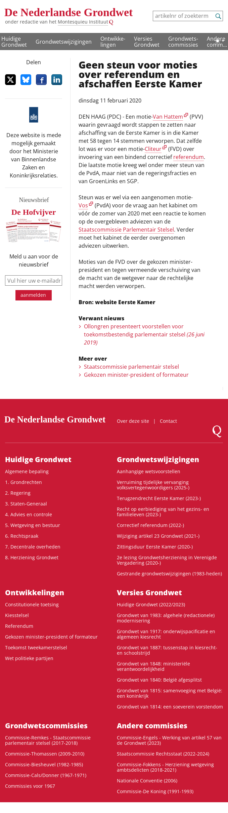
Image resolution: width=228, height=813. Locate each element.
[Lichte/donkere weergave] (219, 41)
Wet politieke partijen (29, 658)
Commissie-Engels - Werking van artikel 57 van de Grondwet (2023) (169, 740)
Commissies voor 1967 (30, 786)
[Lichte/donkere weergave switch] (219, 41)
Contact (168, 421)
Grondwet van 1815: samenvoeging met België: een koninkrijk (169, 693)
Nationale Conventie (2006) (147, 780)
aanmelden (33, 295)
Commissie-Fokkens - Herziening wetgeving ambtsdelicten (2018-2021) (165, 767)
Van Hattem (168, 116)
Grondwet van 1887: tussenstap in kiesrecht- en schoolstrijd (167, 650)
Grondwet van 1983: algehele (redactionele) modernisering (166, 618)
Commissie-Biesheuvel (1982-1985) (44, 764)
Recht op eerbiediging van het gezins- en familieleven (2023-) (163, 512)
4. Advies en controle (28, 514)
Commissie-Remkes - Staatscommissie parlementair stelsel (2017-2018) (48, 740)
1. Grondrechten (23, 482)
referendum (188, 157)
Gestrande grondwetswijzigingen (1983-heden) (169, 573)
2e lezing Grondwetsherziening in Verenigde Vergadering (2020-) (167, 560)
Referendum (19, 626)
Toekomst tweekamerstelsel (36, 647)
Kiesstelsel (17, 615)
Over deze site (133, 421)
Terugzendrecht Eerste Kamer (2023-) (159, 498)
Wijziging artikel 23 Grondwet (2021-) (158, 536)
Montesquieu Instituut (83, 21)
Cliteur (153, 149)
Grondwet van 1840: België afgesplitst (159, 680)
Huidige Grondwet (14, 41)
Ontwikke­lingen (112, 41)
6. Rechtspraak (21, 536)
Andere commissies (152, 726)
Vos (83, 205)
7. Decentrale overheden (32, 546)
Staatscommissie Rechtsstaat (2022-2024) (163, 753)
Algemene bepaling (27, 471)
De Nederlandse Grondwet (68, 12)
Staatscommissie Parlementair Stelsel (126, 229)
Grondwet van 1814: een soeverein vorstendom (170, 706)
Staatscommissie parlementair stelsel (131, 366)
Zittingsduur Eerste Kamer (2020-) (155, 546)
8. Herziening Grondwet (31, 557)
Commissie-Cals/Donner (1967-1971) (45, 775)
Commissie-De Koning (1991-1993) (155, 791)
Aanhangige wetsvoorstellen (148, 471)
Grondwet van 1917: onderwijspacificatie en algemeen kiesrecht (166, 634)
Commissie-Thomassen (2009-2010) (44, 753)
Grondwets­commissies (183, 41)
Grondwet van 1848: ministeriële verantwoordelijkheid (153, 666)
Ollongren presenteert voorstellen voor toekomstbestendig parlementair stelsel (144, 334)
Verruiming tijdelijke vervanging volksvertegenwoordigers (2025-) (153, 485)
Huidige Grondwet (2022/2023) (151, 604)
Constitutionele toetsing (32, 604)
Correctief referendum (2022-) (150, 525)
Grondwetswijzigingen (64, 41)
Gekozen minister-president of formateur (136, 374)
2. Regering (18, 493)
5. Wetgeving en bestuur (32, 525)
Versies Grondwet (146, 41)
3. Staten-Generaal (26, 503)
